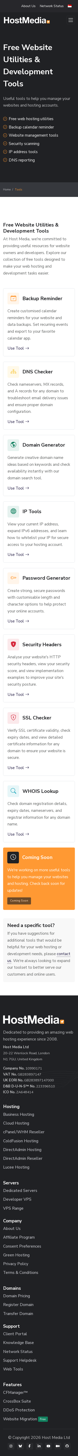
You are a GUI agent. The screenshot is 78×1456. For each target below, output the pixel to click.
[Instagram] (11, 1446)
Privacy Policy (15, 1264)
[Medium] (57, 1446)
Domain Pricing (16, 1296)
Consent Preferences (22, 1246)
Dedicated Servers (20, 1190)
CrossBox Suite (17, 1401)
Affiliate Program (19, 1237)
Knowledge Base (18, 1342)
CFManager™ (15, 1392)
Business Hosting (18, 1114)
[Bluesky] (20, 1446)
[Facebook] (29, 1446)
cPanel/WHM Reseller (24, 1132)
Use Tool (18, 348)
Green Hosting (16, 1255)
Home (7, 189)
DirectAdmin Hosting (22, 1149)
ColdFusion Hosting (20, 1141)
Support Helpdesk (19, 1360)
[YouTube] (48, 1446)
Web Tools (13, 1369)
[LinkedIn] (39, 1446)
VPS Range (13, 1208)
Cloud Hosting (16, 1123)
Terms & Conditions (20, 1272)
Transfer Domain (18, 1313)
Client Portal (15, 1334)
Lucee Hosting (16, 1167)
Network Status (52, 6)
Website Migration (25, 1419)
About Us (28, 6)
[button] (70, 6)
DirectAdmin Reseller (22, 1158)
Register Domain (18, 1304)
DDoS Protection (19, 1410)
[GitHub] (67, 1446)
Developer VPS (17, 1199)
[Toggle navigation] (71, 20)
